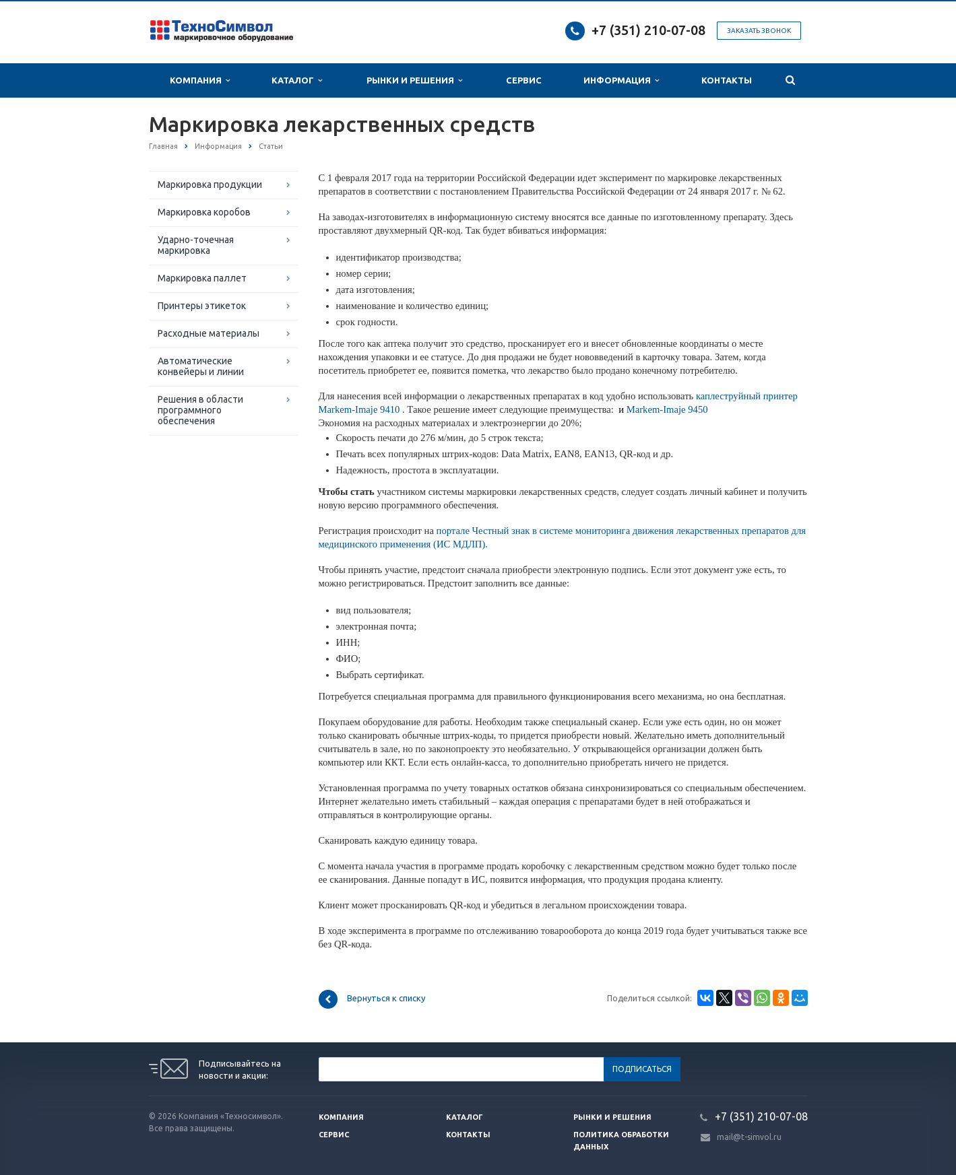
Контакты (726, 80)
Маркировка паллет (202, 278)
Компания (200, 80)
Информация (621, 80)
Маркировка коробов (204, 212)
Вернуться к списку (372, 999)
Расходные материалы (208, 333)
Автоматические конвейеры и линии (201, 366)
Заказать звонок (759, 30)
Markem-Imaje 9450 (662, 409)
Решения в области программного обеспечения (200, 410)
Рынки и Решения (414, 80)
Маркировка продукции (210, 184)
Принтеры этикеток (202, 305)
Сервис (524, 80)
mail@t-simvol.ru (749, 1137)
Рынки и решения (612, 1117)
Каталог (297, 80)
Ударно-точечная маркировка (196, 245)
